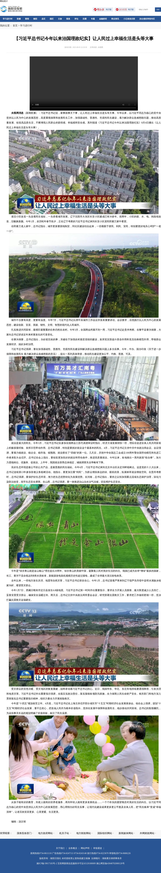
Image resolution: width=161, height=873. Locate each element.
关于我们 (60, 848)
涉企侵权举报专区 (147, 19)
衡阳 (35, 19)
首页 (15, 25)
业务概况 (72, 848)
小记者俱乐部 (129, 19)
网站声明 (85, 848)
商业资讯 (115, 19)
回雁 (85, 19)
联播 (19, 19)
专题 (93, 19)
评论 (76, 19)
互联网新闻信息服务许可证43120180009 (77, 863)
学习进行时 (7, 19)
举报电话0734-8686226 (120, 853)
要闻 (27, 19)
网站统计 (4, 1)
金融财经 (103, 19)
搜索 (158, 9)
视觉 (68, 19)
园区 (52, 19)
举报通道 (97, 848)
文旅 (60, 19)
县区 (43, 19)
